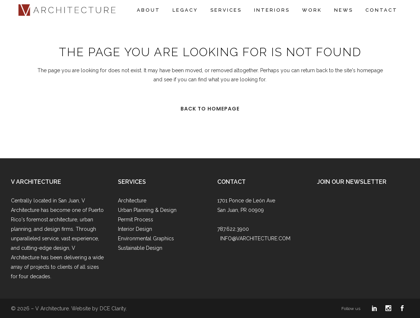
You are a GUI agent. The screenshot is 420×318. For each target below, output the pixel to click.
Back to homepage (210, 108)
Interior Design (135, 229)
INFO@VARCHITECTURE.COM (255, 238)
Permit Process (135, 219)
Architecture (132, 200)
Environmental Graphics (146, 238)
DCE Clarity (113, 308)
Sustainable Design (140, 248)
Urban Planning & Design (147, 210)
